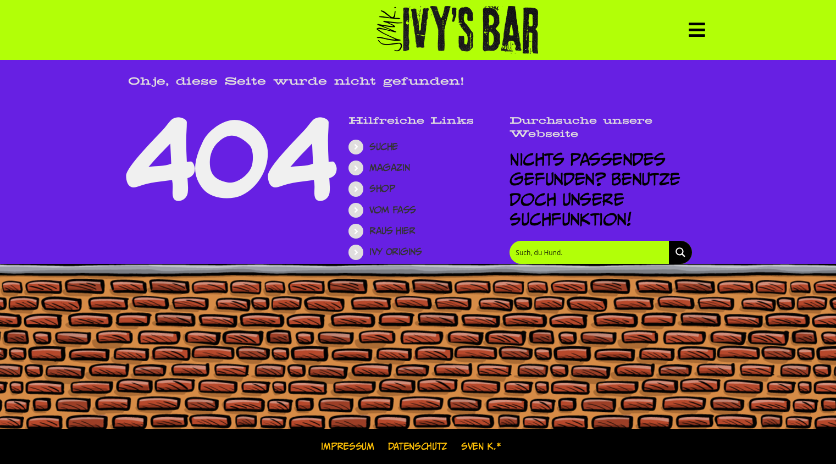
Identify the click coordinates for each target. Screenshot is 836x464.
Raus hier (392, 230)
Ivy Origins (395, 251)
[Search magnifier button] (680, 252)
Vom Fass (392, 210)
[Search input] (590, 252)
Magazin (389, 167)
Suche (383, 146)
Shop (382, 188)
